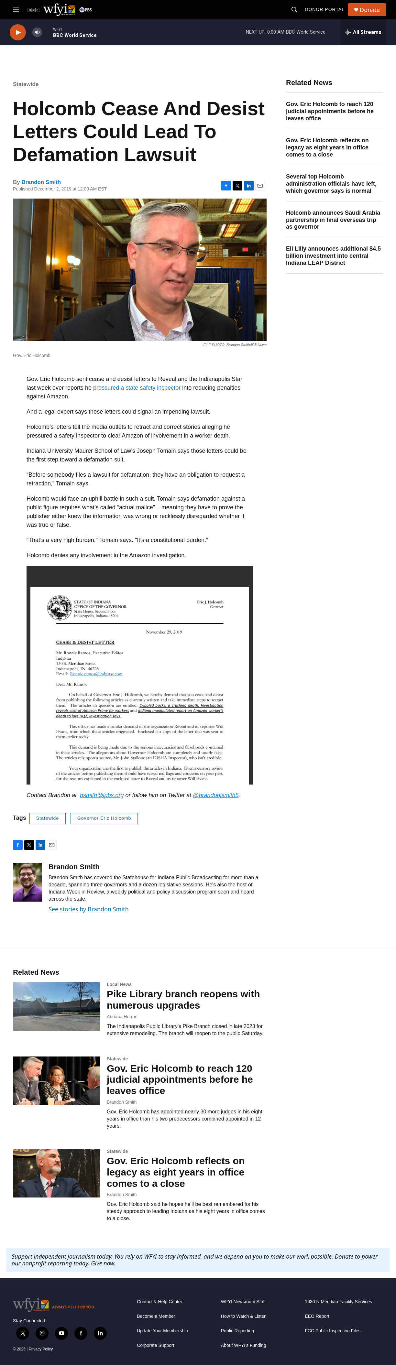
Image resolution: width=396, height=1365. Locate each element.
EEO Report (317, 1316)
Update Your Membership (162, 1330)
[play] (18, 32)
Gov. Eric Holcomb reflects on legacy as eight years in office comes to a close (327, 147)
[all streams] (363, 32)
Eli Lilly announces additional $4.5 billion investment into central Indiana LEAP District (333, 255)
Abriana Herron (122, 1016)
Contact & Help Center (159, 1301)
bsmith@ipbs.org (102, 795)
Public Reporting (237, 1330)
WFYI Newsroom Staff (243, 1301)
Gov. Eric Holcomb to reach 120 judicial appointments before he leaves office (330, 111)
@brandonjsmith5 (215, 795)
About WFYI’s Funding (243, 1345)
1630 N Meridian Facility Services (338, 1301)
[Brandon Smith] (27, 882)
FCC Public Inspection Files (332, 1330)
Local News (119, 984)
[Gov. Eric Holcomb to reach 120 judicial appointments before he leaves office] (56, 1080)
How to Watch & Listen (244, 1316)
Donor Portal (325, 9)
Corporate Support (155, 1345)
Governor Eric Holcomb (104, 818)
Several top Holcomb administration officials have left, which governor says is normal (331, 183)
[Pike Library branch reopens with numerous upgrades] (56, 1006)
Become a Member (156, 1316)
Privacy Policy (41, 1349)
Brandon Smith (41, 182)
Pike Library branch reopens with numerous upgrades (183, 1000)
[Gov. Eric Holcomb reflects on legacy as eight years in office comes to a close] (56, 1173)
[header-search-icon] (294, 10)
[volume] (37, 32)
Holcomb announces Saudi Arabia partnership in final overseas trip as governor (333, 220)
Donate (370, 9)
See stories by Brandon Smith (89, 909)
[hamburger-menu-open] (16, 9)
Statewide (25, 84)
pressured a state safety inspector (137, 388)
